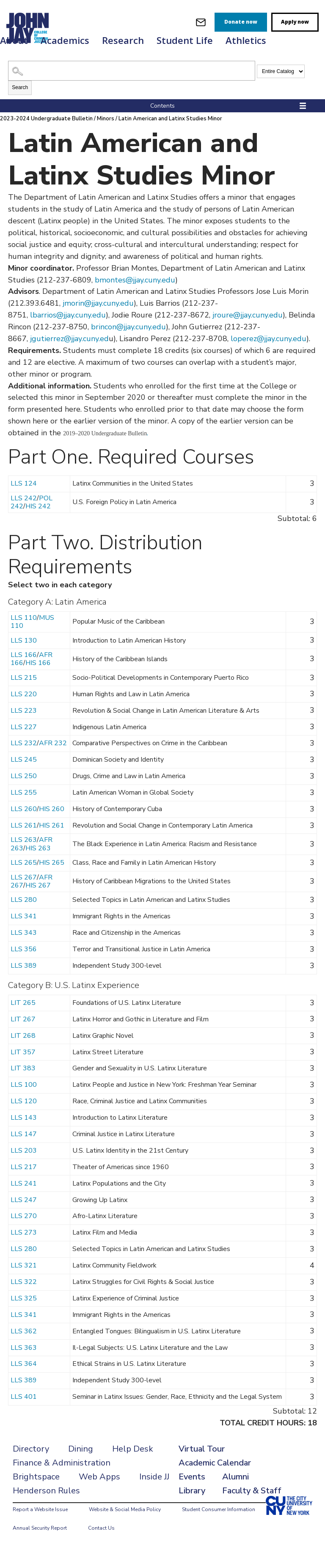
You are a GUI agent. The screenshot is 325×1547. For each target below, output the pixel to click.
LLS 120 (24, 1101)
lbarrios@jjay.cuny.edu (68, 315)
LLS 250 (24, 776)
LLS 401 (24, 1396)
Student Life (185, 40)
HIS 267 (38, 885)
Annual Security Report (40, 1528)
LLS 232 (24, 743)
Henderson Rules (46, 1490)
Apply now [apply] (295, 21)
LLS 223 (24, 710)
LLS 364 (24, 1363)
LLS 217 (24, 1167)
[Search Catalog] (131, 71)
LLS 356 (24, 949)
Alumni (235, 1476)
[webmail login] (200, 22)
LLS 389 (24, 965)
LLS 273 (24, 1232)
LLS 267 (24, 877)
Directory (31, 1449)
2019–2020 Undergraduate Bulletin (105, 433)
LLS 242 (24, 498)
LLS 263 (24, 839)
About (14, 40)
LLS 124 (24, 483)
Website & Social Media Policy (125, 1509)
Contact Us (101, 1528)
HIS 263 (38, 848)
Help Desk (132, 1449)
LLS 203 (24, 1150)
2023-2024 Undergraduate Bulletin (46, 118)
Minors (105, 118)
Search (20, 87)
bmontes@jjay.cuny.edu (135, 280)
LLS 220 (24, 694)
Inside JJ (154, 1476)
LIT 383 (23, 1068)
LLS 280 (24, 899)
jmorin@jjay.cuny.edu (98, 303)
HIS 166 (38, 663)
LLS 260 (24, 809)
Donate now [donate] (240, 21)
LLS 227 (24, 727)
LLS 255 (24, 792)
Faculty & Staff (251, 1490)
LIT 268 (23, 1035)
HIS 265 (51, 862)
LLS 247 (24, 1200)
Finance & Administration (61, 1462)
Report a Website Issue (40, 1509)
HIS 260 (51, 809)
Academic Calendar (215, 1462)
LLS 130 (24, 640)
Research (123, 40)
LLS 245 (24, 759)
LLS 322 (24, 1281)
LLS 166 (24, 655)
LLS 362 (24, 1331)
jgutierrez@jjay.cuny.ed (69, 339)
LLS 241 (24, 1183)
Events (192, 1476)
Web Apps (99, 1476)
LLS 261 (24, 825)
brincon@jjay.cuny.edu (128, 327)
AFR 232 (53, 743)
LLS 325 (24, 1298)
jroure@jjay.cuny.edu (246, 315)
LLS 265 (24, 862)
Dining (80, 1449)
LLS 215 (24, 677)
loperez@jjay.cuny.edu (268, 339)
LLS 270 (24, 1216)
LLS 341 (24, 916)
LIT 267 (23, 1019)
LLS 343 (24, 932)
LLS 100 (24, 1084)
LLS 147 (24, 1134)
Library (192, 1490)
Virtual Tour (202, 1449)
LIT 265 (23, 1002)
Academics (65, 40)
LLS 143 (24, 1117)
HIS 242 (38, 506)
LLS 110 (24, 617)
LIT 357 (23, 1052)
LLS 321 (24, 1265)
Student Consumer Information (218, 1509)
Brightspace (36, 1476)
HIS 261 (51, 825)
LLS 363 (24, 1347)
